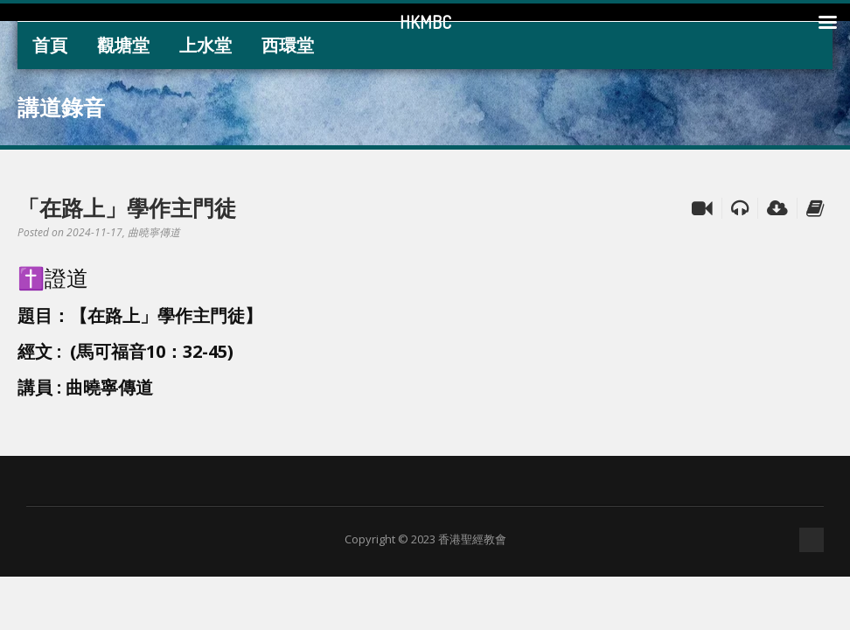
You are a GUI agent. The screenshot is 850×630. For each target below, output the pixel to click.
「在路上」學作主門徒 (126, 207)
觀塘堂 (123, 45)
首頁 (49, 45)
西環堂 (287, 45)
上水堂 (205, 45)
